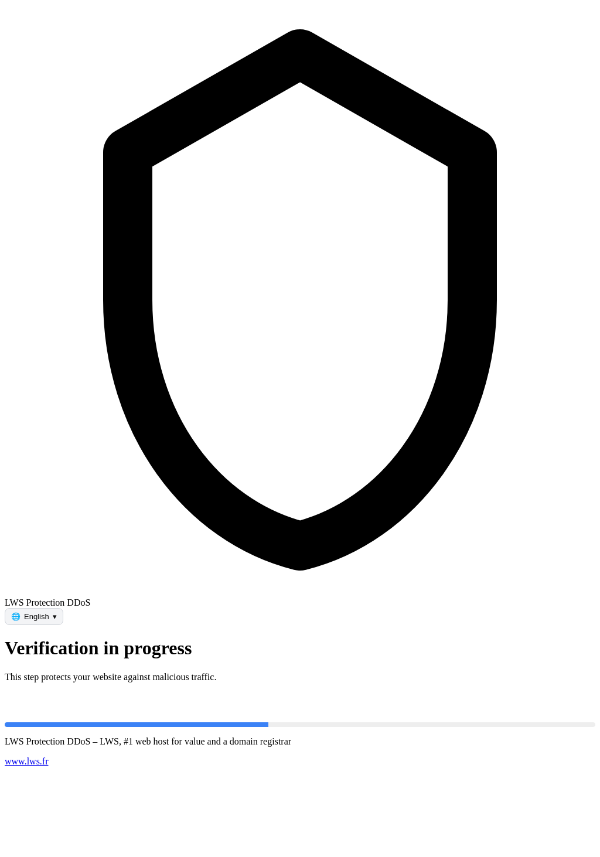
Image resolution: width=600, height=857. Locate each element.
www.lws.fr (27, 761)
